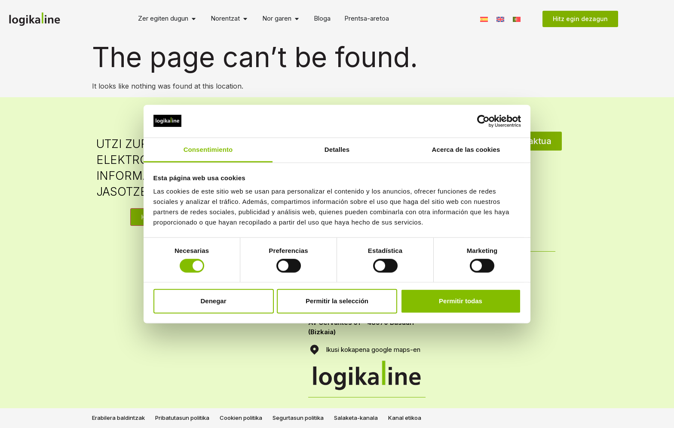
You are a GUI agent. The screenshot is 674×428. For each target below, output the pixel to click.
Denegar (213, 301)
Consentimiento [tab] (208, 149)
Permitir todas (460, 301)
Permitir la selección (337, 301)
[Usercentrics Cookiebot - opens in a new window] (483, 121)
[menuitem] (484, 18)
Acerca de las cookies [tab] (466, 149)
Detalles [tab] (337, 149)
